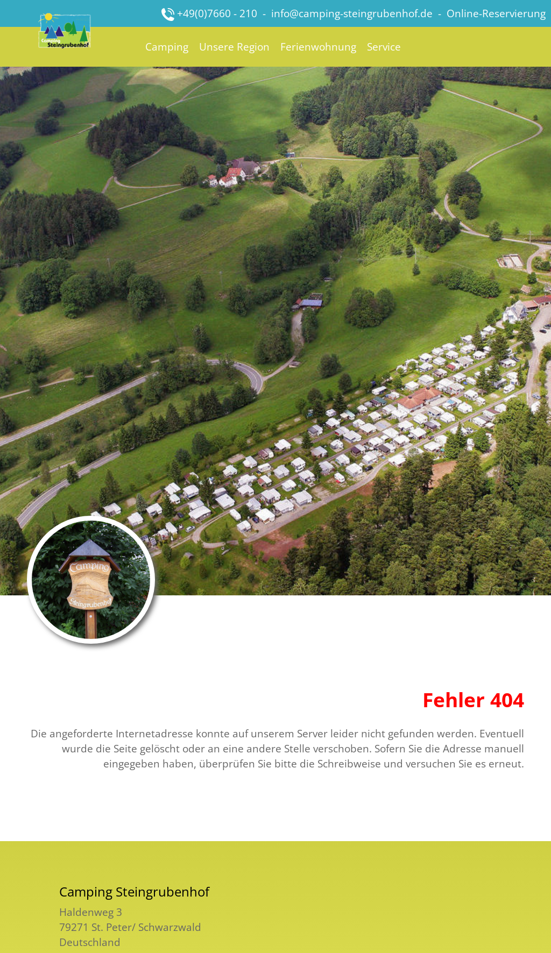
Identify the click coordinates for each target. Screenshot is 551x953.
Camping (166, 46)
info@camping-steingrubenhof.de (352, 13)
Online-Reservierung (496, 13)
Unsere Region (234, 46)
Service (384, 46)
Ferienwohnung (318, 46)
